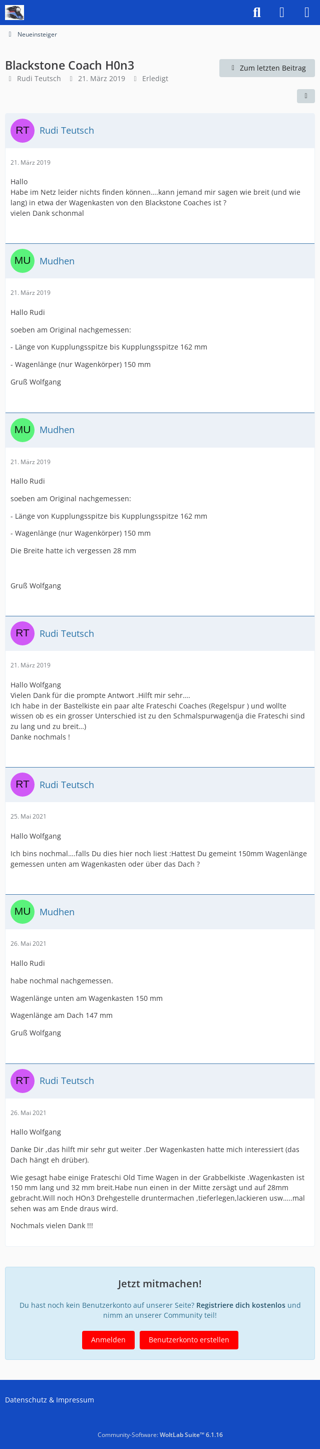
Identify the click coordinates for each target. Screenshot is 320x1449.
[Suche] (257, 13)
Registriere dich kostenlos (240, 1305)
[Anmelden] (282, 12)
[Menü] (307, 13)
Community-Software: (160, 1434)
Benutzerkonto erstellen (189, 1339)
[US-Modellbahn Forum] (14, 13)
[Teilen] (306, 96)
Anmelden (108, 1339)
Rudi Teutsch (39, 78)
